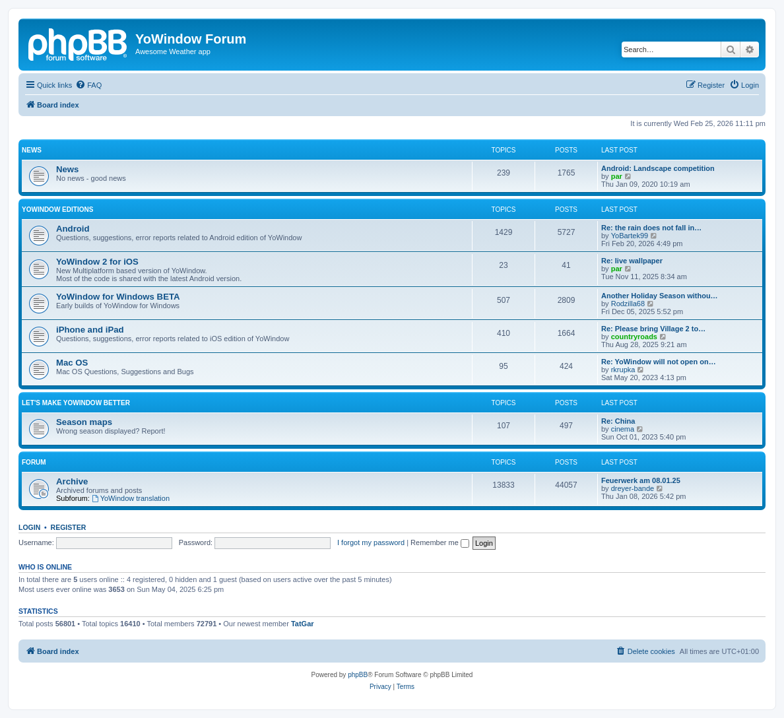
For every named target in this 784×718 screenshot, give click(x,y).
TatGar (302, 624)
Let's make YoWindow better (76, 403)
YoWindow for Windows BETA (118, 297)
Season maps (84, 422)
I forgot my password (371, 542)
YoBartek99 (629, 236)
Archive (72, 481)
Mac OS (72, 363)
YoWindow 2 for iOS (97, 262)
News (32, 150)
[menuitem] (88, 85)
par (616, 176)
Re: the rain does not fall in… (651, 228)
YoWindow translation (131, 498)
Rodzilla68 (628, 304)
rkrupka (623, 370)
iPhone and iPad (90, 330)
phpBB (358, 674)
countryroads (634, 337)
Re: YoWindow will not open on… (658, 362)
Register (68, 527)
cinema (622, 429)
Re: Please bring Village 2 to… (653, 329)
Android (73, 229)
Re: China (618, 421)
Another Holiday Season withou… (659, 296)
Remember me (439, 542)
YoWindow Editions (57, 209)
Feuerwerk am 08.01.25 (640, 480)
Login (29, 527)
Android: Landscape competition (658, 168)
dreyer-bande (632, 488)
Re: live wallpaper (632, 261)
